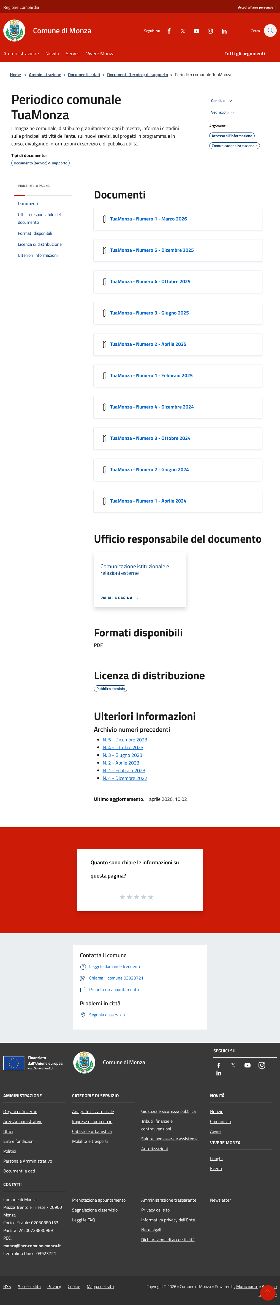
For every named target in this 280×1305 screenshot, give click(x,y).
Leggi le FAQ (83, 1219)
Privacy (54, 1286)
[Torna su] (268, 1293)
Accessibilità (29, 1286)
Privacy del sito (155, 1210)
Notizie (216, 1111)
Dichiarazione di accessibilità (168, 1239)
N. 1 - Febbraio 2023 (124, 770)
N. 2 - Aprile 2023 (121, 762)
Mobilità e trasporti (90, 1141)
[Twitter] (179, 30)
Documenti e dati (84, 74)
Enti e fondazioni (19, 1141)
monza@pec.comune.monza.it (32, 1245)
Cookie (74, 1286)
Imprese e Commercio (92, 1121)
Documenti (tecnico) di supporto (137, 74)
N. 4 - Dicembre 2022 (125, 778)
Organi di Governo (20, 1111)
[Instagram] (207, 30)
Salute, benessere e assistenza (170, 1138)
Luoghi (216, 1158)
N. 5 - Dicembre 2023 (125, 739)
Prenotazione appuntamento (99, 1200)
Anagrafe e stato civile (93, 1111)
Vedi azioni (223, 112)
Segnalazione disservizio (95, 1210)
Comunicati (220, 1121)
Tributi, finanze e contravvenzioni (157, 1125)
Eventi (216, 1168)
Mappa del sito (100, 1286)
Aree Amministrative (22, 1121)
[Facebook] (166, 30)
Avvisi (215, 1131)
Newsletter (220, 1200)
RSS (7, 1286)
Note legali (151, 1229)
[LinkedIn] (221, 30)
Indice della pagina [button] (34, 185)
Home (15, 74)
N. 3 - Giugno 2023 (122, 755)
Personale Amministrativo (27, 1161)
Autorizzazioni (154, 1148)
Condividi (222, 101)
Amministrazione (45, 74)
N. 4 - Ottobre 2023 (123, 747)
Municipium (247, 1286)
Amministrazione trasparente (168, 1200)
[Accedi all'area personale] (255, 7)
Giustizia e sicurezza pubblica (168, 1111)
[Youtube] (193, 30)
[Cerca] (270, 30)
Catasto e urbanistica (92, 1131)
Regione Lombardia (21, 7)
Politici (9, 1151)
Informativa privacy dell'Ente (168, 1219)
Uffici (8, 1131)
